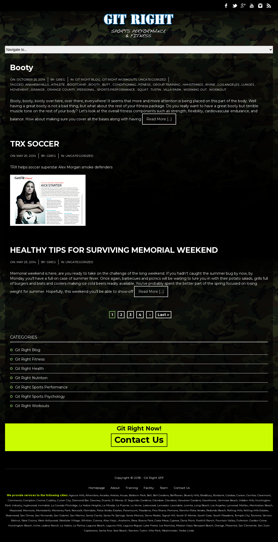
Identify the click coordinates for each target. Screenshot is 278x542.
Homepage (97, 488)
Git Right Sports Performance (41, 387)
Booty (21, 67)
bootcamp (76, 84)
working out (195, 89)
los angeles (228, 84)
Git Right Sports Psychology (40, 396)
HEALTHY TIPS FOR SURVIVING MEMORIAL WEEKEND (114, 250)
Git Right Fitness (30, 359)
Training (132, 488)
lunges (248, 84)
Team (164, 488)
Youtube (251, 5)
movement (19, 89)
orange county (61, 89)
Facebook (226, 5)
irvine (210, 84)
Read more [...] (159, 119)
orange (38, 89)
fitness (144, 84)
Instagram (260, 5)
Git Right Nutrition (31, 378)
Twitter (234, 5)
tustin (155, 89)
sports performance (116, 89)
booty (94, 84)
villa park (172, 89)
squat (142, 89)
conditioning (124, 84)
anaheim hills (37, 84)
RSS (268, 5)
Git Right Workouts (119, 79)
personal (86, 89)
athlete (58, 84)
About (115, 488)
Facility (149, 488)
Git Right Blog (87, 79)
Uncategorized (152, 79)
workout (217, 89)
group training (166, 84)
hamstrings (193, 84)
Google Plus (243, 5)
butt (106, 84)
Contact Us (182, 488)
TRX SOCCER (34, 144)
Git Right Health (29, 368)
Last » (163, 314)
